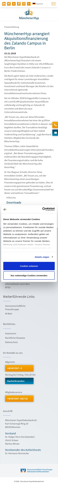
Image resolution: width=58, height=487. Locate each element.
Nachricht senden (15, 381)
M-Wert (8, 313)
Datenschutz (11, 342)
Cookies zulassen (29, 266)
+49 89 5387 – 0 (14, 368)
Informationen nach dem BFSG (17, 285)
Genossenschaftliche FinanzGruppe (15, 307)
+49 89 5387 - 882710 (17, 398)
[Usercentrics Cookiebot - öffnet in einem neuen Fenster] (42, 209)
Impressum (10, 333)
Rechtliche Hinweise (15, 337)
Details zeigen (42, 257)
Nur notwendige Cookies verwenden (29, 275)
